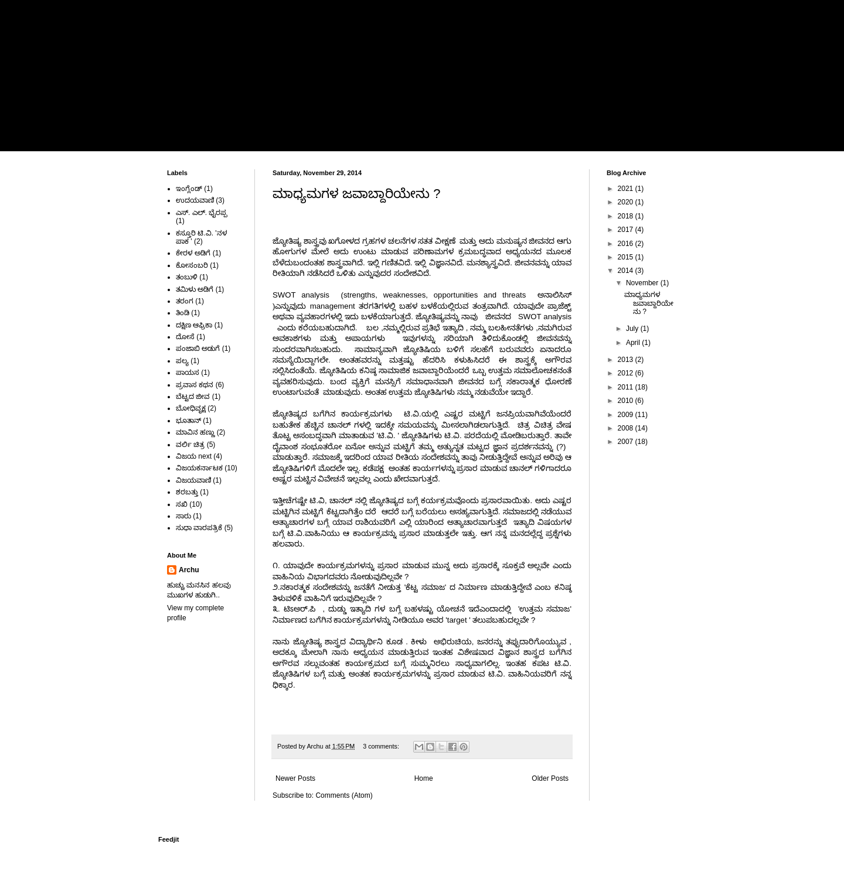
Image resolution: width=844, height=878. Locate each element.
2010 (626, 401)
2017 (626, 230)
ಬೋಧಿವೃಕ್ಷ (191, 408)
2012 (626, 373)
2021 (626, 189)
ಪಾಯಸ (187, 372)
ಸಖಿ (182, 504)
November (643, 283)
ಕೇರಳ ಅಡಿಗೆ (193, 253)
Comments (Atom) (343, 795)
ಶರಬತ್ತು (187, 492)
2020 (626, 202)
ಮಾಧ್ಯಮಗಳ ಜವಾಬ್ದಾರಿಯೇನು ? (356, 193)
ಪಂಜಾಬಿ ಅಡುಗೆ (198, 348)
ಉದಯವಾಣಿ (195, 200)
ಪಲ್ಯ (182, 361)
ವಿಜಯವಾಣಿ (193, 480)
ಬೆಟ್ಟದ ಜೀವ (193, 396)
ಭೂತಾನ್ (188, 420)
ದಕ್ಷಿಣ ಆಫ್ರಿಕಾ (194, 325)
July (633, 328)
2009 (626, 415)
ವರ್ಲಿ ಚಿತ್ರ (190, 444)
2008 (626, 428)
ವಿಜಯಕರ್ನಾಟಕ (199, 468)
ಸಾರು (183, 516)
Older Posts (550, 778)
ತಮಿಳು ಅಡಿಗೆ (194, 289)
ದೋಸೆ (185, 337)
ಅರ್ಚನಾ (236, 54)
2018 (626, 216)
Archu (189, 570)
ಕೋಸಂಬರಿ (192, 265)
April (634, 343)
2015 (626, 257)
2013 (626, 360)
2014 (626, 271)
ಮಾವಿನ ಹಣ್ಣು (195, 432)
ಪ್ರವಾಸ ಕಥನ (194, 385)
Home (185, 137)
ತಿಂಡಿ (182, 313)
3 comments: (382, 746)
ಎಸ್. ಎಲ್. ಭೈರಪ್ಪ (201, 213)
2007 (626, 442)
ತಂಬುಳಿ (187, 277)
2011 (626, 387)
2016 (626, 244)
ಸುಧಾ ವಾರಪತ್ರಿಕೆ (199, 528)
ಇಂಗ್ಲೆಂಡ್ (189, 189)
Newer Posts (295, 778)
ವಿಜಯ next (194, 456)
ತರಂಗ (184, 301)
